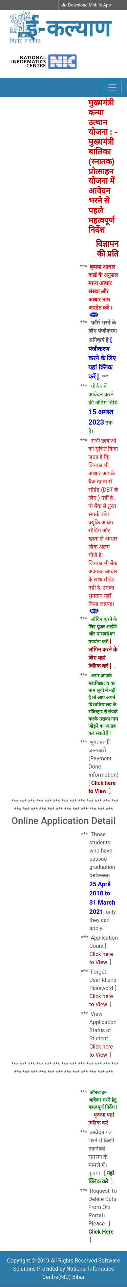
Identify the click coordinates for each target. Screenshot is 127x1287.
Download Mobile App (86, 4)
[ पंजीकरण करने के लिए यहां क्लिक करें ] (102, 358)
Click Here (100, 1231)
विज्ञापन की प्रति (107, 249)
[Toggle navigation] (112, 87)
